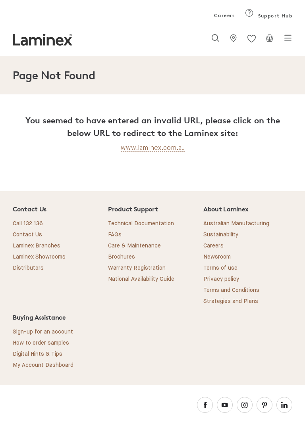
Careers (224, 15)
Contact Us (27, 235)
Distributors (28, 268)
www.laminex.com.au (153, 147)
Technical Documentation (141, 223)
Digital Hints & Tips (37, 354)
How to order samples (41, 343)
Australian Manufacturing (236, 223)
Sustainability (220, 235)
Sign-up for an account (43, 332)
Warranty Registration (137, 268)
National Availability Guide (141, 279)
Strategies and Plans (230, 301)
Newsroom (217, 257)
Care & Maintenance (134, 246)
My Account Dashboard (43, 365)
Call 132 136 (28, 223)
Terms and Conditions (231, 290)
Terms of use (220, 268)
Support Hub (268, 16)
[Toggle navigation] (288, 40)
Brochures (121, 257)
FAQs (115, 235)
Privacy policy (221, 279)
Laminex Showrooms (39, 257)
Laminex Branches (36, 246)
